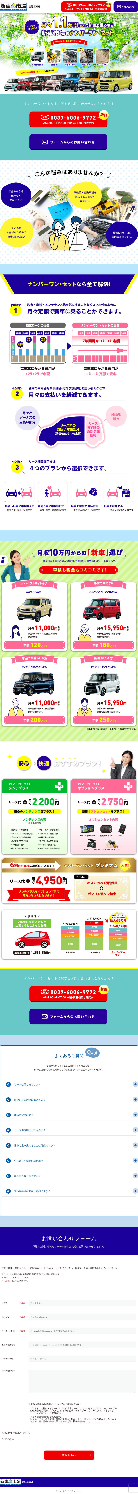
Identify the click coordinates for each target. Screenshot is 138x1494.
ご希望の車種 (7, 1359)
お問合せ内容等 (8, 1371)
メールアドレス (8, 1331)
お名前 (4, 1303)
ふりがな (5, 1317)
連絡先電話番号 (8, 1345)
